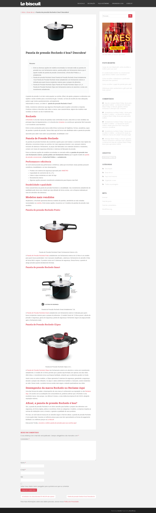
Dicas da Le (81, 3)
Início (23, 12)
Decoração (91, 3)
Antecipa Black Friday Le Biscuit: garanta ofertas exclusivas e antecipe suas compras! (116, 106)
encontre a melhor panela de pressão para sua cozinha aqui (57, 423)
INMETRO (65, 170)
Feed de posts (107, 201)
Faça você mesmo (103, 3)
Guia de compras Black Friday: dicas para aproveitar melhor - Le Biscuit (116, 104)
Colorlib (119, 511)
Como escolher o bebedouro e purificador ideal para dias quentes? (116, 79)
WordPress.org (107, 209)
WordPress (132, 511)
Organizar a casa (117, 3)
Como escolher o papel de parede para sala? (116, 84)
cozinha (39, 203)
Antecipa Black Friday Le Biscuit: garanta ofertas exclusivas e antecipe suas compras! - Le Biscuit (117, 140)
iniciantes (62, 122)
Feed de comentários (109, 205)
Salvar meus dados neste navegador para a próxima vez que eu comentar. (45, 486)
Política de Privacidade (71, 502)
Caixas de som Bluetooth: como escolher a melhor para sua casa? (116, 68)
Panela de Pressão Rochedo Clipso (38, 370)
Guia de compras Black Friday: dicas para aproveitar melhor (116, 116)
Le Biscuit (50, 419)
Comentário (25, 439)
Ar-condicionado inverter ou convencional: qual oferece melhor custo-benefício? (116, 74)
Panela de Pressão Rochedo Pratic (38, 255)
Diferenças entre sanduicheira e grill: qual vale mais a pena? (117, 89)
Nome (23, 463)
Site (22, 477)
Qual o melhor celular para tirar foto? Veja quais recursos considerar (115, 125)
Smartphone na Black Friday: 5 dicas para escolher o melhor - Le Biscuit (117, 113)
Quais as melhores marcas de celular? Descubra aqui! (116, 134)
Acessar (104, 197)
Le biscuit (129, 3)
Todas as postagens (111, 184)
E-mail (23, 470)
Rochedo (30, 120)
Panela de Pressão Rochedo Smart (38, 313)
